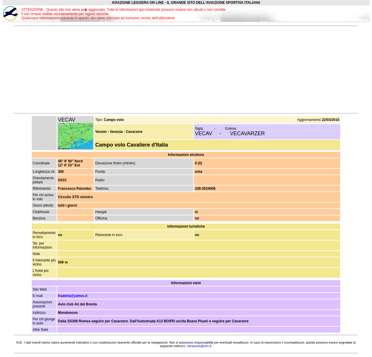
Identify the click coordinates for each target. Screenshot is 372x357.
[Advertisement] (310, 13)
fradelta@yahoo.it (72, 296)
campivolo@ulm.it (199, 346)
